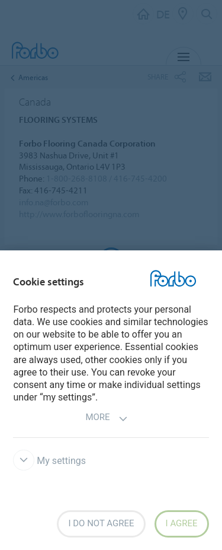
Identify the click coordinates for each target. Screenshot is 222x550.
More (106, 418)
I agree (182, 523)
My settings (49, 460)
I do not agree (101, 523)
